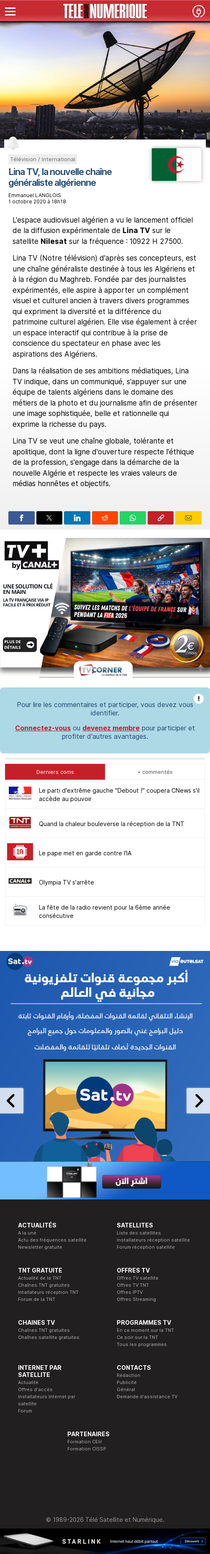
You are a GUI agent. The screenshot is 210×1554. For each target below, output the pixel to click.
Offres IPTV (130, 1292)
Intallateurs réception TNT (48, 1292)
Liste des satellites (139, 1233)
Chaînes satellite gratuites (48, 1337)
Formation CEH (84, 1442)
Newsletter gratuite (40, 1247)
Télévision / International (42, 159)
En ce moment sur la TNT (145, 1330)
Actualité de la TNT (39, 1278)
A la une (27, 1233)
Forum (25, 1411)
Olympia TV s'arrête (66, 882)
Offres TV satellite (138, 1278)
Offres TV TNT (133, 1285)
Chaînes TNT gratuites (44, 1285)
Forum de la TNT (36, 1299)
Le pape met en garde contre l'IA (85, 853)
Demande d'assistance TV (147, 1396)
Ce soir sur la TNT (137, 1337)
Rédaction (129, 1375)
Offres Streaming (136, 1299)
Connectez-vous (43, 728)
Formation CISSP (86, 1449)
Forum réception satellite (146, 1247)
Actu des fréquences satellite (52, 1240)
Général (126, 1389)
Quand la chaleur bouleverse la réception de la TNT (111, 823)
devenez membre (111, 728)
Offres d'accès (35, 1389)
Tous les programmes (142, 1344)
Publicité (127, 1382)
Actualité (28, 1382)
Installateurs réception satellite (153, 1240)
